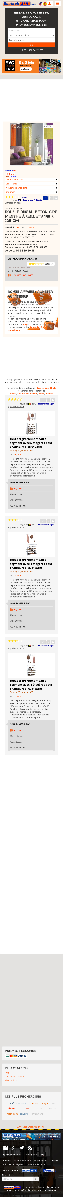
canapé (10, 1103)
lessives (52, 1108)
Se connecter (40, 1160)
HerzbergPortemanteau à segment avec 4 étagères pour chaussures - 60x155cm (31, 685)
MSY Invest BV (20, 482)
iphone (11, 1108)
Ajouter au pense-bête (16, 187)
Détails (24, 197)
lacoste (25, 1108)
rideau (13, 393)
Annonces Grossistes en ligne (31, 1126)
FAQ (25, 324)
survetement (37, 1113)
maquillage (12, 1113)
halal (53, 1103)
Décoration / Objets (32, 200)
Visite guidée (11, 1080)
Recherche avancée (31, 50)
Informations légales (13, 1164)
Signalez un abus (13, 202)
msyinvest (18, 488)
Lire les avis (11, 183)
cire (19, 393)
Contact (7, 1160)
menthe (49, 393)
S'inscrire (53, 1160)
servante (24, 1113)
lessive (39, 1108)
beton (41, 393)
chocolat (34, 1103)
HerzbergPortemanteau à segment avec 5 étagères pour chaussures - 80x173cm (31, 443)
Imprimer (10, 192)
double (25, 393)
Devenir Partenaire (22, 1160)
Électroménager (46, 403)
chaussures (21, 1103)
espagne (45, 1103)
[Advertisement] (31, 102)
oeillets (33, 393)
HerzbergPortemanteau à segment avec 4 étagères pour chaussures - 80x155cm (31, 564)
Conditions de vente (35, 1164)
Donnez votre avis (14, 179)
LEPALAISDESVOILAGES (23, 258)
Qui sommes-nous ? (14, 1076)
